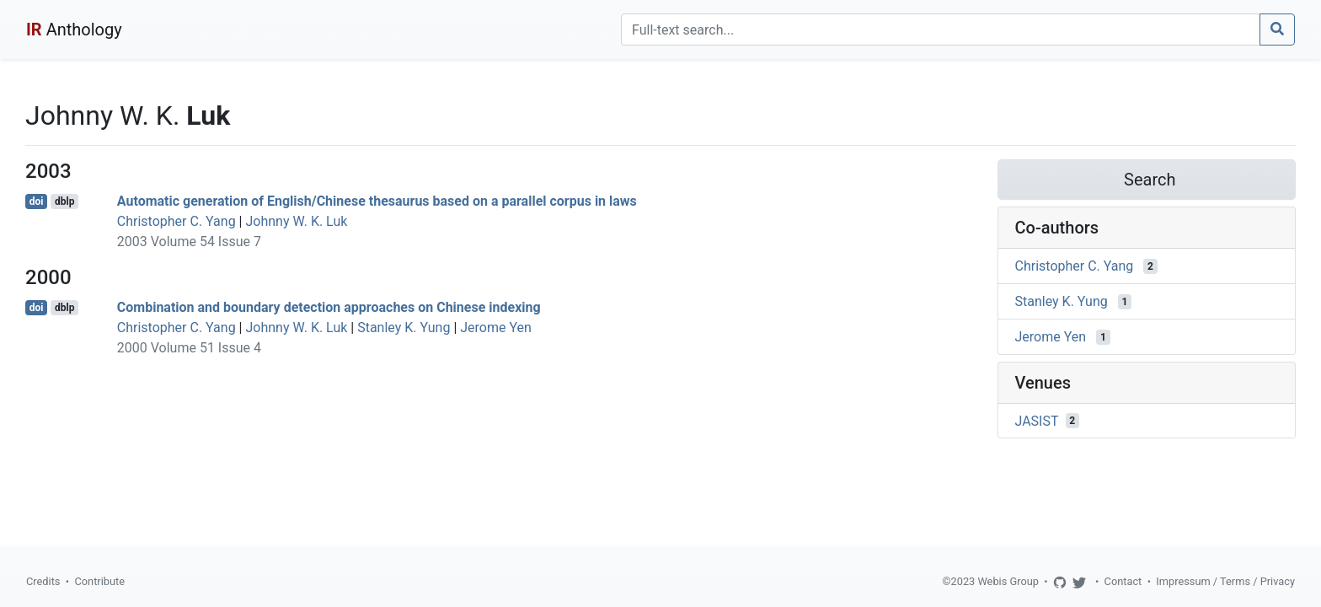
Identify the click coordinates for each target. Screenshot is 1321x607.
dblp (64, 201)
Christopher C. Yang (176, 221)
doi (36, 201)
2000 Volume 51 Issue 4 (189, 348)
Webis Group (1008, 581)
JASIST (1037, 420)
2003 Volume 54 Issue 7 (189, 242)
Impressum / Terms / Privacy (1225, 581)
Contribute (99, 581)
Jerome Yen (496, 328)
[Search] (940, 29)
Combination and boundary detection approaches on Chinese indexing (329, 307)
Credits (43, 581)
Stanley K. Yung (403, 328)
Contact (1123, 581)
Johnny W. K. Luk (296, 221)
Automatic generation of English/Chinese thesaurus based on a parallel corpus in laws (377, 201)
